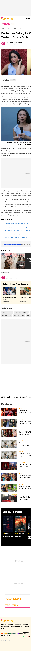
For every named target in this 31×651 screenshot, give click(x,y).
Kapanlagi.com (7, 633)
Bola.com (15, 633)
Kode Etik (25, 625)
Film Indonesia (23, 429)
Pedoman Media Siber (17, 626)
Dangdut (21, 408)
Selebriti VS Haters (6, 315)
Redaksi (10, 625)
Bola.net (11, 633)
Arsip (2, 628)
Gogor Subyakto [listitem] (9, 42)
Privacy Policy (5, 626)
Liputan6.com (3, 633)
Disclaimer (18, 625)
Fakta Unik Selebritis (7, 312)
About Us (3, 625)
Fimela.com (3, 635)
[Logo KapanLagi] (7, 18)
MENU (28, 18)
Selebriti (14, 28)
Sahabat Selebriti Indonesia (21, 312)
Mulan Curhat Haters (19, 315)
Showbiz (8, 28)
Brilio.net (7, 635)
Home (2, 28)
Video (20, 495)
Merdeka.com (19, 633)
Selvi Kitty (20, 28)
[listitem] (13, 24)
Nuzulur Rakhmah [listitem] (18, 42)
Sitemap (27, 626)
